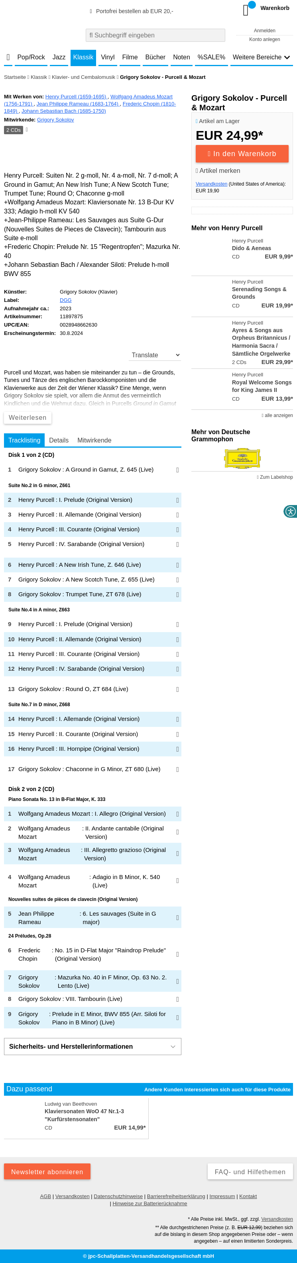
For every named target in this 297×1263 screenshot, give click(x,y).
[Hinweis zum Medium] (26, 130)
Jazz (59, 57)
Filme (130, 57)
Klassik (83, 57)
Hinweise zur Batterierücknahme (149, 1203)
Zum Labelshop (275, 477)
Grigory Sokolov (55, 120)
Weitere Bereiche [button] (261, 57)
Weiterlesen (28, 417)
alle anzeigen (277, 415)
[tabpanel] (92, 740)
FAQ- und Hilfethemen (250, 1172)
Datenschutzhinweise (118, 1196)
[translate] (155, 355)
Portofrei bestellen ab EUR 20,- (130, 11)
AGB (45, 1196)
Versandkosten (211, 184)
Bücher (156, 57)
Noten (181, 57)
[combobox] (155, 35)
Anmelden (264, 30)
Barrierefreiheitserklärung (176, 1196)
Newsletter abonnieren (47, 1172)
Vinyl (107, 57)
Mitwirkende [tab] (94, 440)
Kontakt (248, 1196)
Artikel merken (218, 170)
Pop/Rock (31, 57)
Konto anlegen (264, 39)
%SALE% (211, 57)
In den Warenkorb (242, 154)
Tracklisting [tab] (24, 440)
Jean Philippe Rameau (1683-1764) (78, 104)
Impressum (222, 1196)
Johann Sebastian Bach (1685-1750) (64, 111)
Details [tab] (59, 440)
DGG (66, 300)
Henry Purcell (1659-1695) (76, 97)
